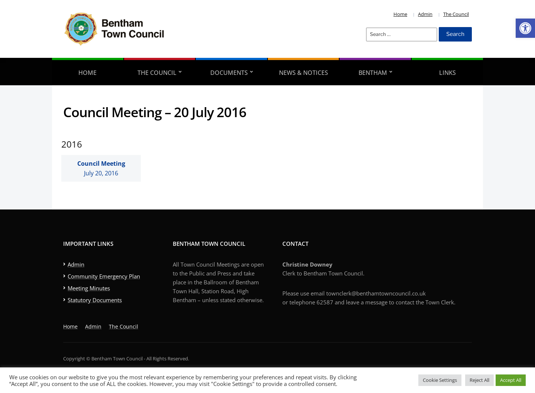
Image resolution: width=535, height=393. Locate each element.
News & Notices (303, 73)
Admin (425, 14)
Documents (229, 73)
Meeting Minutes (89, 288)
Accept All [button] (510, 380)
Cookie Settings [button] (440, 380)
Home (400, 14)
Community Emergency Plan (104, 276)
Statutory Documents (95, 300)
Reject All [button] (479, 380)
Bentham (373, 73)
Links (447, 73)
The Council (456, 14)
